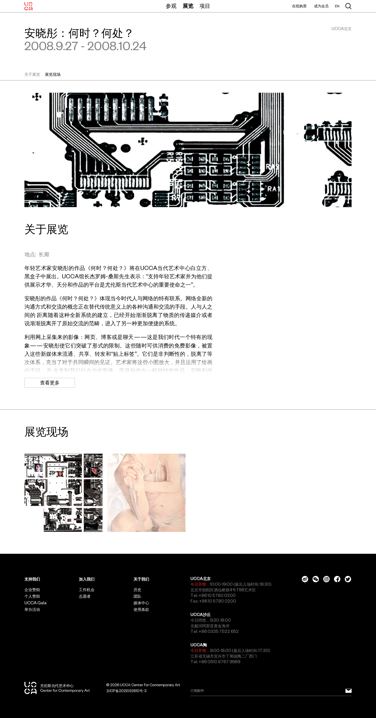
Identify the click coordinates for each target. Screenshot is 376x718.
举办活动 (32, 609)
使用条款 (141, 609)
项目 (204, 6)
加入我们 (86, 579)
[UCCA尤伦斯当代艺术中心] (28, 6)
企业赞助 (32, 590)
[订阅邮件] (349, 690)
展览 (188, 6)
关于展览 (32, 74)
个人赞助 (32, 596)
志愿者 (85, 596)
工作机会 (86, 590)
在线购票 (299, 6)
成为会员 (321, 6)
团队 (137, 596)
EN (337, 6)
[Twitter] (348, 579)
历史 (137, 590)
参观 (171, 6)
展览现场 (53, 74)
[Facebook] (337, 579)
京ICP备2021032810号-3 (126, 691)
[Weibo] (305, 579)
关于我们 (141, 579)
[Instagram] (326, 579)
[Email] (271, 690)
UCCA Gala (35, 603)
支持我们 (32, 579)
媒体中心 (141, 603)
